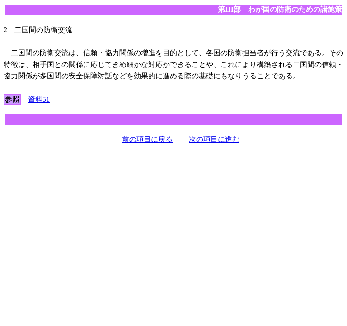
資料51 (39, 99)
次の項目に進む (214, 139)
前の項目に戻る (147, 139)
